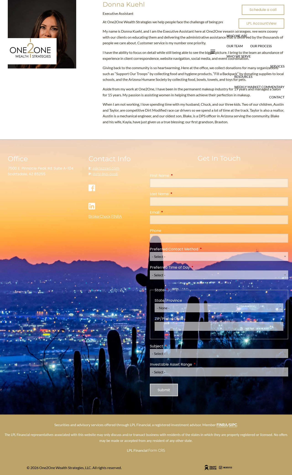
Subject (175, 346)
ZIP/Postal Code (169, 318)
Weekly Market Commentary (259, 87)
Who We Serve (239, 56)
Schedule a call (263, 9)
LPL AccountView (261, 23)
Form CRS (156, 450)
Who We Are (237, 36)
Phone (155, 230)
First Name (178, 175)
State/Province (168, 300)
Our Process (261, 46)
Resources (243, 77)
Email (173, 212)
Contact (276, 97)
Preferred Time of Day (188, 267)
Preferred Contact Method (192, 249)
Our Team (235, 46)
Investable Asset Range (189, 364)
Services (277, 66)
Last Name (177, 194)
